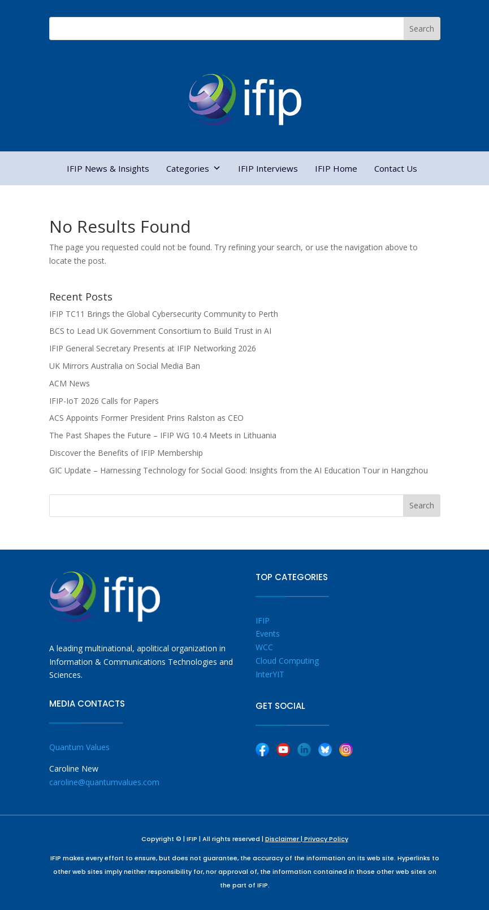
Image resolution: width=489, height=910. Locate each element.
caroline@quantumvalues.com (104, 782)
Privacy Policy (326, 838)
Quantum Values (79, 747)
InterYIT (270, 674)
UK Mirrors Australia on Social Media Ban (124, 365)
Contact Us (395, 168)
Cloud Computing (287, 660)
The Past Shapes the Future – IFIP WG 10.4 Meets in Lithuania (162, 435)
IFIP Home (336, 168)
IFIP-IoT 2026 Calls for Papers (104, 400)
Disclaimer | (284, 838)
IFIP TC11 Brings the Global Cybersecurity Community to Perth (163, 313)
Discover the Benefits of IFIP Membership (126, 452)
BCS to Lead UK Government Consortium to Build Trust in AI (160, 330)
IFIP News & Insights (108, 168)
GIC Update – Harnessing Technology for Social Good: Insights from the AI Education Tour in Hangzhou (238, 470)
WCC (264, 647)
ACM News (69, 383)
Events (268, 633)
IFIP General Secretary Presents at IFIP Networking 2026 (152, 348)
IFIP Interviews (268, 168)
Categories (193, 168)
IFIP (263, 620)
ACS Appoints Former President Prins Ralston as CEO (146, 417)
